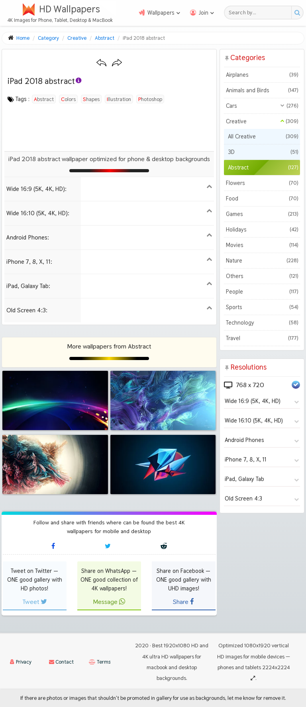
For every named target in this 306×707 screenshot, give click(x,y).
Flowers (262, 183)
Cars (262, 105)
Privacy (20, 661)
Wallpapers (161, 12)
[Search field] (260, 12)
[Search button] (297, 12)
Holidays (262, 229)
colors (68, 99)
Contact (61, 661)
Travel (262, 338)
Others (262, 276)
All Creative (263, 136)
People (262, 291)
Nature (262, 260)
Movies (262, 245)
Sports (262, 307)
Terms (99, 661)
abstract (44, 99)
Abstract (263, 167)
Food (262, 198)
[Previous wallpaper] (101, 63)
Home (22, 38)
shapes (91, 99)
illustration (119, 99)
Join (203, 12)
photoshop (150, 99)
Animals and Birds (262, 90)
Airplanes (262, 74)
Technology (262, 322)
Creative (262, 121)
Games (262, 214)
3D (263, 152)
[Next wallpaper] (117, 63)
